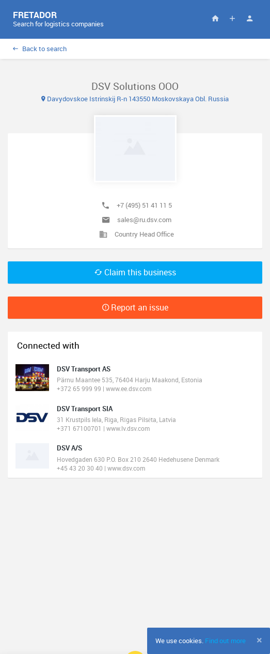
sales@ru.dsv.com (144, 219)
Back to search (40, 48)
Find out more (225, 640)
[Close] (259, 640)
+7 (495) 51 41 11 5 (144, 205)
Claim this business (135, 272)
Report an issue (135, 307)
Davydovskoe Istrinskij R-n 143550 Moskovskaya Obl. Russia (135, 98)
